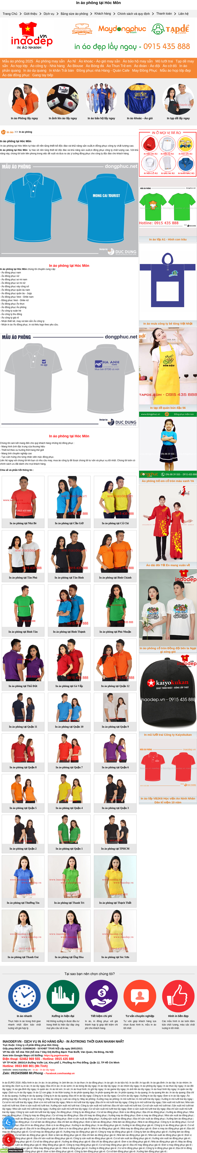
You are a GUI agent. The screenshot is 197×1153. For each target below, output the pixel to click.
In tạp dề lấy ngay (178, 118)
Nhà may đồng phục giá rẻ (47, 1148)
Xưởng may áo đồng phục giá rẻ (80, 1131)
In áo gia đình (158, 1082)
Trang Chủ (10, 13)
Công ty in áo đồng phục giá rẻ (170, 1125)
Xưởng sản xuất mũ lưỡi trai (65, 1105)
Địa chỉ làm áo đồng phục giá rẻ (99, 1135)
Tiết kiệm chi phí (101, 1016)
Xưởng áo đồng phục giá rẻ (76, 1141)
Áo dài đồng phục (16, 75)
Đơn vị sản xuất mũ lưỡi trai (35, 1105)
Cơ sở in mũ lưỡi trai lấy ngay (17, 1102)
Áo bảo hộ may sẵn (138, 61)
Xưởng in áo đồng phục (84, 1125)
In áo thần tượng (61, 1092)
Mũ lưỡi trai (164, 61)
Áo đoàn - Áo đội (147, 66)
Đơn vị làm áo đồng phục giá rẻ (65, 1135)
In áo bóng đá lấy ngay (85, 1086)
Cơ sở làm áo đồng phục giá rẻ (31, 1135)
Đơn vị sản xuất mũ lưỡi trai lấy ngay (146, 1109)
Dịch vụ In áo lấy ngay (20, 1092)
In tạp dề (144, 1082)
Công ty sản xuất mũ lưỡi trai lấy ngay (35, 1112)
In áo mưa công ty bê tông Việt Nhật (167, 323)
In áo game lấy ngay (115, 1089)
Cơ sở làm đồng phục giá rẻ (121, 1151)
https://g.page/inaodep (56, 1055)
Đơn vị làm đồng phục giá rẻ (58, 1151)
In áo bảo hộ (121, 1082)
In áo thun (79, 1082)
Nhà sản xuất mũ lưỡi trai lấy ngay (30, 1109)
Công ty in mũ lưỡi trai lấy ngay (145, 1102)
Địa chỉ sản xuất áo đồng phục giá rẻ (53, 1138)
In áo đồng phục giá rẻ (109, 1125)
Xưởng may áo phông (108, 1099)
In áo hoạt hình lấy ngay (163, 1089)
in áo (35, 1069)
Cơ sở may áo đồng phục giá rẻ (45, 1131)
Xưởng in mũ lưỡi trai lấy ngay (176, 1099)
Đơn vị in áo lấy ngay (174, 1095)
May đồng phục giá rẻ (54, 1145)
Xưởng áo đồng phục (177, 1112)
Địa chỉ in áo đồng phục (32, 1125)
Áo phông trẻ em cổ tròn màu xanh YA (168, 481)
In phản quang (126, 1092)
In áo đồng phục (94, 1082)
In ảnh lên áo (66, 1082)
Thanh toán (164, 13)
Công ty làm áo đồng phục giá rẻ (151, 1131)
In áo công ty (37, 1099)
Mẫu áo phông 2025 (17, 61)
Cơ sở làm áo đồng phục (43, 1122)
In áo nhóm (182, 1082)
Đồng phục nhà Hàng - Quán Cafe (103, 70)
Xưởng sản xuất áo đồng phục (116, 1118)
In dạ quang (141, 1092)
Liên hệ (183, 13)
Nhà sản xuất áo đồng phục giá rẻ (165, 1135)
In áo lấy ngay (47, 1069)
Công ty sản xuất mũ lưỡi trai (95, 1105)
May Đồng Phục (144, 70)
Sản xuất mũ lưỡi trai (173, 1102)
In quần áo (42, 1089)
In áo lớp (170, 1082)
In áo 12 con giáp (42, 1092)
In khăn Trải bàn (61, 70)
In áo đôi (133, 1082)
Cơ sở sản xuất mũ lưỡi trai (156, 1105)
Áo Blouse (75, 66)
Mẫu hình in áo (30, 1082)
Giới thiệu (30, 13)
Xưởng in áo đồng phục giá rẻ (137, 1125)
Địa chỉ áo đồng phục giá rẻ (106, 1141)
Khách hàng (102, 13)
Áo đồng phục (64, 1112)
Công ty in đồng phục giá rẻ (160, 1148)
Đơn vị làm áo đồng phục (98, 1122)
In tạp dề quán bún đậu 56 (168, 407)
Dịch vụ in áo (22, 1086)
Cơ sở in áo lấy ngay (128, 1095)
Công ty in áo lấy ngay (104, 1095)
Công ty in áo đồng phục (173, 1122)
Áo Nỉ (71, 61)
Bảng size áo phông (74, 13)
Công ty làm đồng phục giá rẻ (90, 1151)
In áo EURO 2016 (11, 1082)
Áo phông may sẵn (50, 61)
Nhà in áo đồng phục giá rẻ (105, 1128)
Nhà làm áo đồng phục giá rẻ (132, 1135)
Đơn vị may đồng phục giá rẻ (176, 1145)
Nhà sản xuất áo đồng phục (179, 1115)
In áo (10, 132)
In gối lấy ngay (95, 1089)
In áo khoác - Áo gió (140, 118)
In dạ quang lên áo (158, 1092)
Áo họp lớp (19, 66)
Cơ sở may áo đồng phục (65, 1115)
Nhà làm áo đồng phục (124, 1122)
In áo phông (25, 132)
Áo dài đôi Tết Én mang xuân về (168, 565)
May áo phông (87, 1099)
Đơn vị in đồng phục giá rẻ (29, 1151)
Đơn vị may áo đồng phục (150, 1115)
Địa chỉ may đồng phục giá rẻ (145, 1145)
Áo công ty (24, 1099)
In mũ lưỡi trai (128, 1099)
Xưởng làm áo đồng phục (179, 1118)
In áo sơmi (66, 1086)
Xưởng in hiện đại (63, 1016)
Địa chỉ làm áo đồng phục (71, 1122)
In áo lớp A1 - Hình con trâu (168, 239)
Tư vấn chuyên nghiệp (140, 1016)
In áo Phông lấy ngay (24, 118)
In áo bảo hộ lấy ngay (101, 118)
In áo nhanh (24, 1016)
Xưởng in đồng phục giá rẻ (103, 1148)
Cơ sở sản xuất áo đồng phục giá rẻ (132, 1138)
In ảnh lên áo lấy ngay (63, 118)
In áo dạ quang (34, 70)
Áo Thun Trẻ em (119, 66)
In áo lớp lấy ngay (107, 1086)
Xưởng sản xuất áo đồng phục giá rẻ (171, 1138)
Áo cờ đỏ (170, 66)
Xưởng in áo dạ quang (30, 1095)
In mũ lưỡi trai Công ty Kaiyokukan (168, 734)
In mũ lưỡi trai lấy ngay (148, 1099)
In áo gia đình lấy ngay (24, 1089)
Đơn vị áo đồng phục (130, 1112)
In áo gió (109, 1082)
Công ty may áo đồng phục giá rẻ (115, 1131)
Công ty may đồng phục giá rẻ (82, 1145)
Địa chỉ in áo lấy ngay (80, 1095)
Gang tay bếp (42, 75)
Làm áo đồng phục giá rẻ (28, 1145)
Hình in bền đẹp (178, 1016)
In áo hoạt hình (78, 1089)
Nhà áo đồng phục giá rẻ (164, 1141)
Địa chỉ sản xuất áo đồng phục (149, 1118)
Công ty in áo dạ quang (56, 1095)
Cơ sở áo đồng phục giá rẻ (46, 1141)
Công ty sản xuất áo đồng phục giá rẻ (92, 1138)
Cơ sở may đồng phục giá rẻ (114, 1145)
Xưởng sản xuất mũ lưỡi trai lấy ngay (68, 1109)
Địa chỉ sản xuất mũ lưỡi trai (126, 1105)
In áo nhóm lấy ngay (128, 1086)
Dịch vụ (49, 13)
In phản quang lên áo (106, 1092)
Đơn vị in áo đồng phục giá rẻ (74, 1128)
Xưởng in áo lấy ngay (151, 1095)
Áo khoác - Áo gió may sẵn (99, 61)
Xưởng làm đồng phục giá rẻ (151, 1151)
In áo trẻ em (56, 1089)
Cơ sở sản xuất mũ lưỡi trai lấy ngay (107, 1109)
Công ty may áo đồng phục (37, 1115)
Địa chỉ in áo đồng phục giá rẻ (42, 1128)
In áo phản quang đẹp (82, 1092)
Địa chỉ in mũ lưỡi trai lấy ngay (111, 1102)
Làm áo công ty (71, 1099)
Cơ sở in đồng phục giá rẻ (131, 1148)
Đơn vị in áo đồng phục (58, 1125)
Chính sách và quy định (134, 13)
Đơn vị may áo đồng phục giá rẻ (169, 1128)
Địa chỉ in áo (53, 1086)
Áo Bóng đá (95, 66)
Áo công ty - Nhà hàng (47, 66)
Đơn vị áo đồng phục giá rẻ (136, 1141)
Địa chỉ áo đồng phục (154, 1112)
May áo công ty (54, 1099)
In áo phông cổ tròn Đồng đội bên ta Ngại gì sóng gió (168, 650)
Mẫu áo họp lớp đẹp (175, 70)
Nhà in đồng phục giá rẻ (75, 1148)
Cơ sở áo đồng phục (107, 1112)
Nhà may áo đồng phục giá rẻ (136, 1128)
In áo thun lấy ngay (173, 1086)
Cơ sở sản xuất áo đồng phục (51, 1118)
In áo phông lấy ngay (151, 1086)
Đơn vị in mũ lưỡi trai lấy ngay (49, 1102)
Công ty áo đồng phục (84, 1112)
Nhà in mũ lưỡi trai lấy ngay (80, 1102)
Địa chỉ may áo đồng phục (93, 1115)
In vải (66, 1089)
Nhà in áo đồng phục (148, 1122)
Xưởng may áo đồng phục (121, 1115)
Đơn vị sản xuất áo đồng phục (83, 1118)
